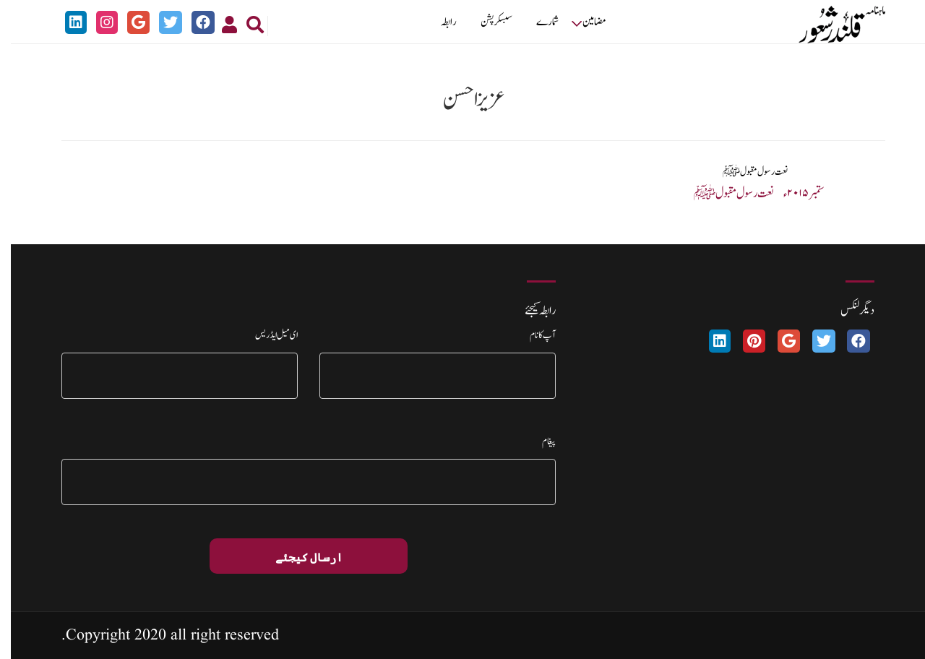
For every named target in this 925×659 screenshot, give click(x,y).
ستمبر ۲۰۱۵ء (793, 194)
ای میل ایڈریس (265, 335)
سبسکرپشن (486, 22)
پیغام (538, 441)
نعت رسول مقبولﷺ (745, 172)
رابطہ (438, 22)
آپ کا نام (532, 335)
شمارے (536, 22)
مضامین (583, 22)
